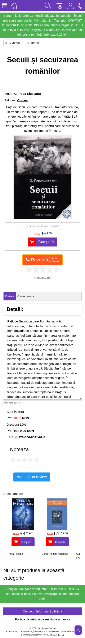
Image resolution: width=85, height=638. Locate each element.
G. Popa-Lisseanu (27, 93)
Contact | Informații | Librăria (42, 611)
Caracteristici (26, 296)
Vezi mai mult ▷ (12, 403)
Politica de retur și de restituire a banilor (42, 619)
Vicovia (22, 100)
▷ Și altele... (13, 43)
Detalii (9, 296)
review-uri (44, 278)
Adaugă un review (32, 477)
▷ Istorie (33, 43)
